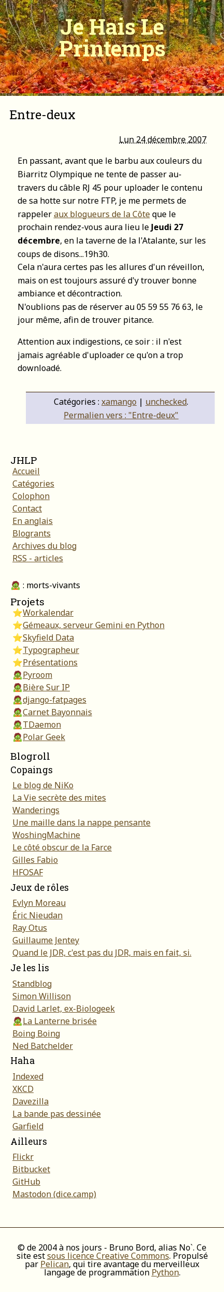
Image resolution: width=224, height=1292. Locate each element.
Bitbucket (31, 1169)
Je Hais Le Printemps (112, 37)
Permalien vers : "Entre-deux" (121, 415)
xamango (119, 401)
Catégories (33, 483)
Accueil (26, 471)
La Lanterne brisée (60, 1021)
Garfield (27, 1126)
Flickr (23, 1156)
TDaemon (42, 724)
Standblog (32, 983)
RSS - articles (37, 558)
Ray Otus (29, 927)
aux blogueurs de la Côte (102, 214)
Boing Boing (36, 1033)
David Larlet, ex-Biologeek (63, 1008)
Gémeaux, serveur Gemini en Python (94, 625)
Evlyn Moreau (39, 902)
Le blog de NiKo (42, 785)
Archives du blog (44, 545)
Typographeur (51, 650)
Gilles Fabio (35, 859)
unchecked (166, 401)
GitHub (26, 1181)
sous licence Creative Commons (108, 1255)
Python (165, 1272)
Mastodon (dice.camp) (54, 1194)
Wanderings (35, 810)
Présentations (50, 662)
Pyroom (37, 674)
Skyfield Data (48, 637)
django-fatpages (54, 699)
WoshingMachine (46, 835)
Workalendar (48, 612)
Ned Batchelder (42, 1046)
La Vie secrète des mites (59, 797)
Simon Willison (41, 996)
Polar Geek (44, 737)
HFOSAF (27, 872)
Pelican (54, 1264)
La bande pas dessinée (56, 1113)
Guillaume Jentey (45, 940)
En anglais (32, 521)
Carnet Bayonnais (57, 712)
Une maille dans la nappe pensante (81, 822)
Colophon (31, 496)
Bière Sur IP (46, 687)
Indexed (27, 1076)
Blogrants (31, 533)
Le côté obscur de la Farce (62, 847)
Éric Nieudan (37, 915)
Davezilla (30, 1101)
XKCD (23, 1089)
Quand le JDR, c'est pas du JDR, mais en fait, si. (101, 952)
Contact (27, 508)
